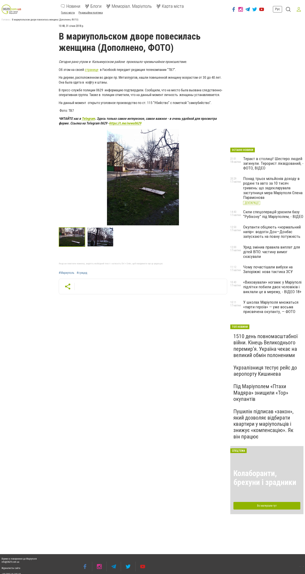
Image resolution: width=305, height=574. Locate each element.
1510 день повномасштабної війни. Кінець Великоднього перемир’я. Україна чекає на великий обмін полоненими (265, 345)
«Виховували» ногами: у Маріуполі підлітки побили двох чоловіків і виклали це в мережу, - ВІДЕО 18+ (272, 287)
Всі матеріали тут (267, 505)
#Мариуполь (66, 273)
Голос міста (68, 12)
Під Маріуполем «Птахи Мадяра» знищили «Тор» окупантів (260, 392)
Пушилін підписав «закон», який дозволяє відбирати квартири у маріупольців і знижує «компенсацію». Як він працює (263, 424)
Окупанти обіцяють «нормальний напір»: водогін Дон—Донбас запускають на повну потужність (272, 232)
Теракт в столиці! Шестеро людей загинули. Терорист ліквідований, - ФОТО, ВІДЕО (273, 163)
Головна (6, 19)
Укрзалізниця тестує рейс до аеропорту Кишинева (265, 370)
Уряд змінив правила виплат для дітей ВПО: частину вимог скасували (271, 252)
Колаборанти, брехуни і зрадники (264, 478)
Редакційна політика (91, 12)
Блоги (93, 6)
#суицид (82, 273)
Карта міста (170, 6)
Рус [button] (277, 9)
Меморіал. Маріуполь (129, 6)
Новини (70, 6)
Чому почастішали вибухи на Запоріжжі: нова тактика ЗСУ (268, 269)
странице (91, 70)
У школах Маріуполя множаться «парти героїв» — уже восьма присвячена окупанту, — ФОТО (270, 307)
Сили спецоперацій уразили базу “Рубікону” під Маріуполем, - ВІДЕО (273, 214)
